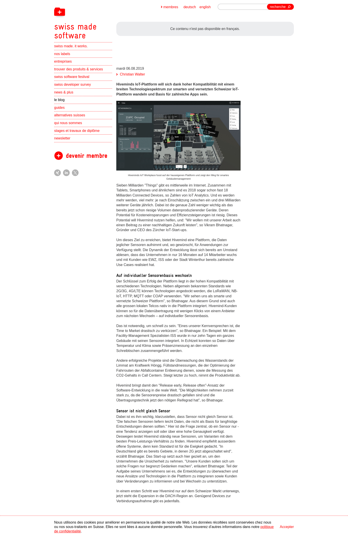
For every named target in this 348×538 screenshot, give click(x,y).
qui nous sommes (68, 123)
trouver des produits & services (78, 69)
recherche (278, 7)
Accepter (287, 527)
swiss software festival (71, 77)
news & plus (63, 92)
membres (170, 7)
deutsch (190, 7)
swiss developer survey (72, 84)
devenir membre (86, 156)
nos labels (62, 54)
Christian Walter (132, 74)
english (205, 7)
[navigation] (98, 20)
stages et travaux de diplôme (77, 131)
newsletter (62, 138)
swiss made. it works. (71, 46)
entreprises (63, 61)
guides (59, 107)
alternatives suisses (69, 115)
